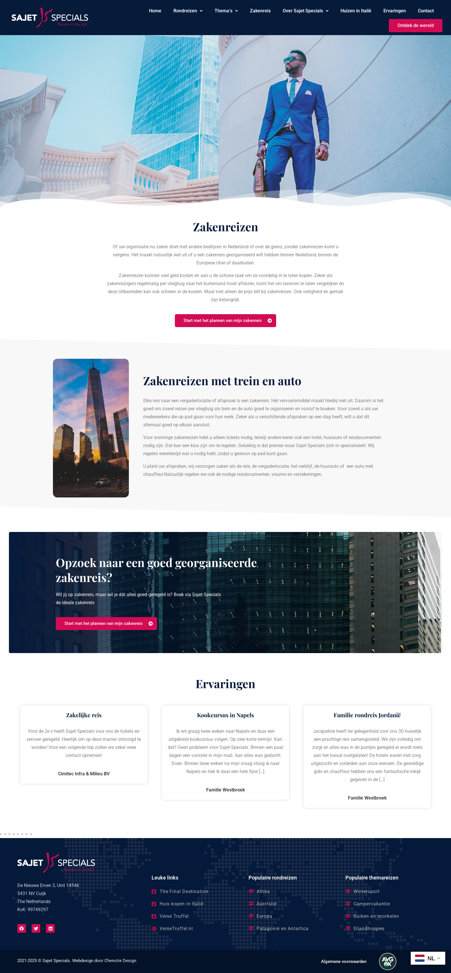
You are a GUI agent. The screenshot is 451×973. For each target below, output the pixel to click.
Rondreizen (187, 11)
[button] (188, 11)
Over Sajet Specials (305, 11)
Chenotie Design (120, 960)
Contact (426, 11)
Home (155, 11)
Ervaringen (394, 11)
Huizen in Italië (356, 11)
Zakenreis (260, 11)
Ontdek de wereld (416, 25)
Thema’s (226, 11)
